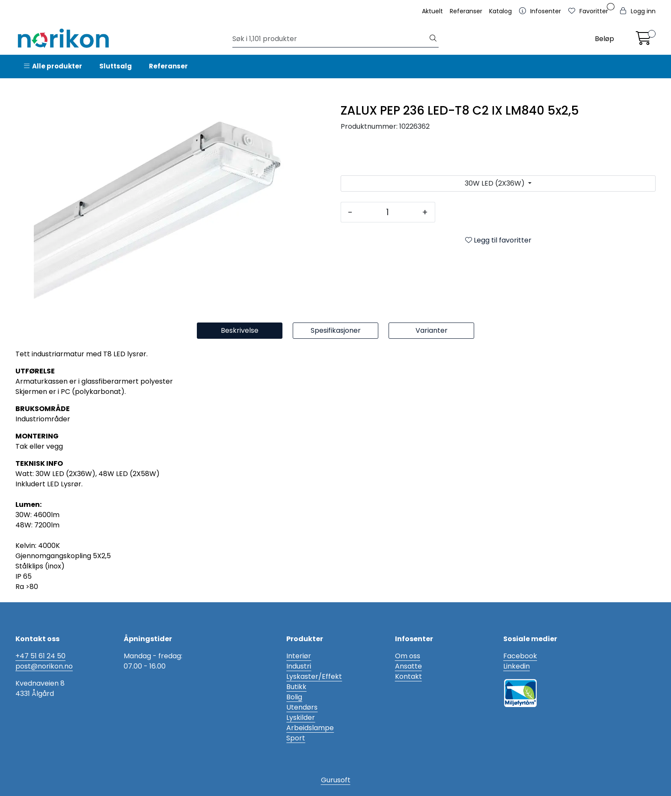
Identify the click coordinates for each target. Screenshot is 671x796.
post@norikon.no (44, 666)
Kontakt (408, 676)
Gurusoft (335, 780)
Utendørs (302, 707)
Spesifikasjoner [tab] (336, 330)
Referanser (466, 11)
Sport (295, 738)
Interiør (298, 656)
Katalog (500, 11)
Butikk (296, 687)
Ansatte (408, 666)
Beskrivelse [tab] (239, 330)
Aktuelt (432, 11)
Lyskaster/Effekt (314, 676)
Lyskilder (300, 717)
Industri (298, 666)
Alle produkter (53, 66)
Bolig (294, 697)
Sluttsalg (115, 66)
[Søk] (330, 38)
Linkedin (516, 666)
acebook (522, 656)
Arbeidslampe (310, 728)
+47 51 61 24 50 (40, 656)
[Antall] (387, 212)
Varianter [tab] (432, 330)
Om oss (407, 656)
